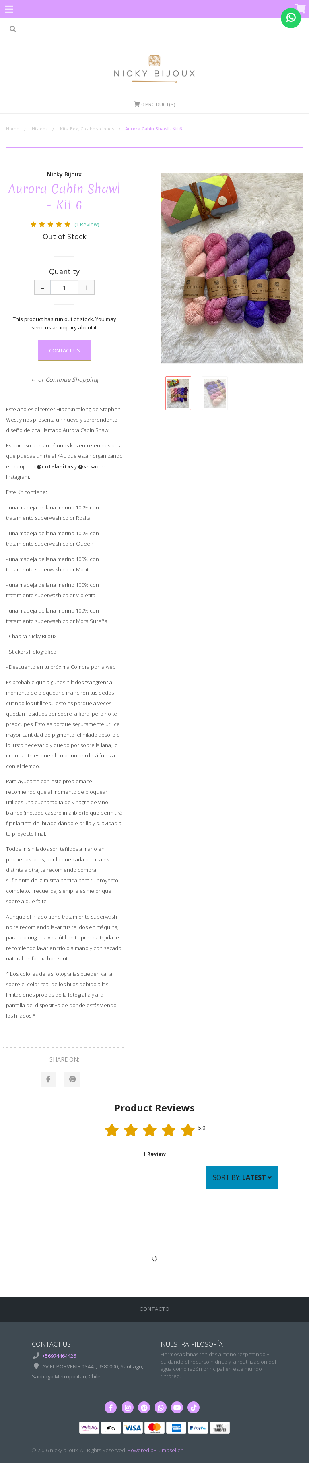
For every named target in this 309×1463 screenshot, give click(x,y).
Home (12, 129)
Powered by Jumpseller (155, 1450)
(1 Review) (86, 224)
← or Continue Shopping (64, 379)
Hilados (39, 129)
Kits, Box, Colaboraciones (87, 129)
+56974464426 (59, 1356)
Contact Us (64, 350)
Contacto (155, 1309)
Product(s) (154, 104)
